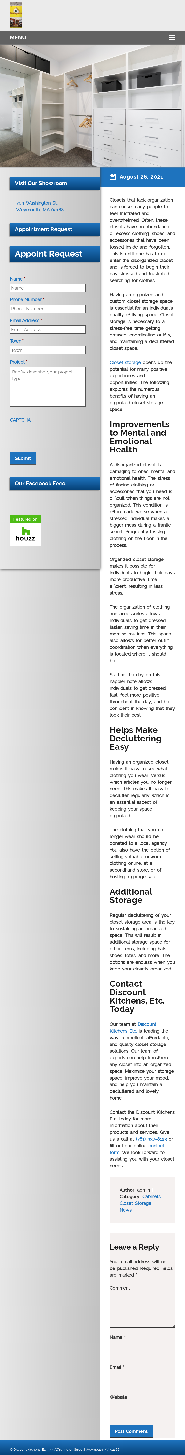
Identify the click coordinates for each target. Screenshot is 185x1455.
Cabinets (151, 1196)
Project (18, 362)
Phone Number (27, 299)
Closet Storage (135, 1203)
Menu (18, 38)
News (126, 1210)
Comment (120, 1288)
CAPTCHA (20, 420)
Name (118, 1337)
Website (118, 1397)
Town (17, 341)
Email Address (26, 320)
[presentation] (48, 434)
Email (117, 1367)
